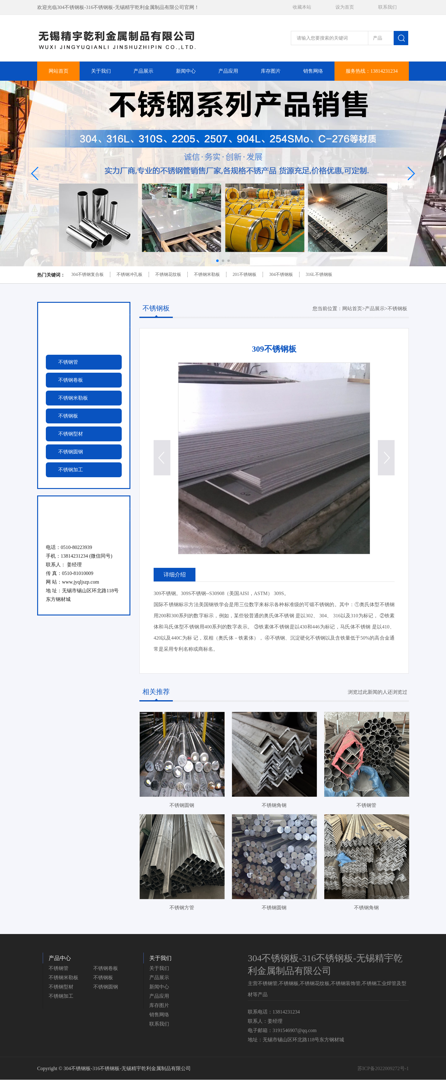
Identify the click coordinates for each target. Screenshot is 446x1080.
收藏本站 (302, 7)
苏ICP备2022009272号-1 (383, 1068)
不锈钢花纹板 (168, 274)
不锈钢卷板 (105, 968)
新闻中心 (186, 71)
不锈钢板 (397, 308)
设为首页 (344, 7)
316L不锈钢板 (319, 274)
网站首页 (58, 71)
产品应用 (228, 71)
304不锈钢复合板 (87, 274)
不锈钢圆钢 (105, 987)
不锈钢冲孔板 (129, 274)
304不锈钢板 (281, 274)
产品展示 (143, 71)
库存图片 (271, 71)
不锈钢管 (58, 968)
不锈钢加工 (61, 996)
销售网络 (313, 71)
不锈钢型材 (61, 987)
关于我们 (101, 71)
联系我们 (387, 7)
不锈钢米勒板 (207, 274)
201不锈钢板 (244, 274)
